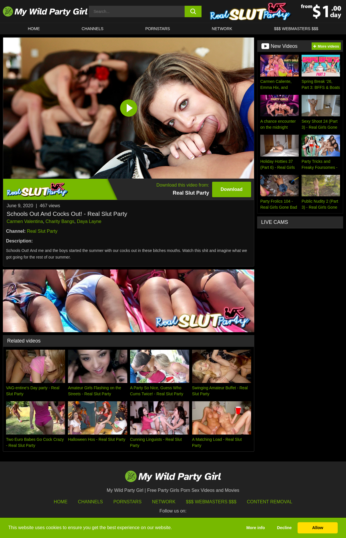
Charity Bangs (60, 221)
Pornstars (157, 28)
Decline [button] (284, 527)
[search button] (193, 11)
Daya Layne (89, 221)
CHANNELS (92, 28)
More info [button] (255, 527)
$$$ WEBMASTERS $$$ (296, 28)
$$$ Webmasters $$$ (211, 501)
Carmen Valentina (25, 221)
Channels (90, 501)
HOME (34, 28)
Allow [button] (317, 527)
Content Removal (269, 501)
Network (222, 28)
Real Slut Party (42, 231)
